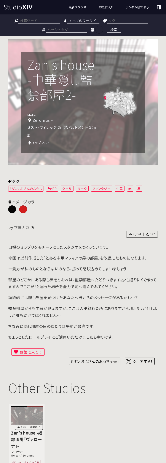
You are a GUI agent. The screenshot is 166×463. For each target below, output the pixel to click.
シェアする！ (143, 361)
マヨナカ (21, 227)
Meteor (15, 455)
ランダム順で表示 (137, 7)
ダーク (82, 188)
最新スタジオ (77, 7)
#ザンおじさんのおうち (26, 188)
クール (67, 188)
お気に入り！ (31, 352)
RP (54, 188)
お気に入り (106, 7)
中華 (119, 188)
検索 (113, 29)
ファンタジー (102, 188)
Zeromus (28, 455)
